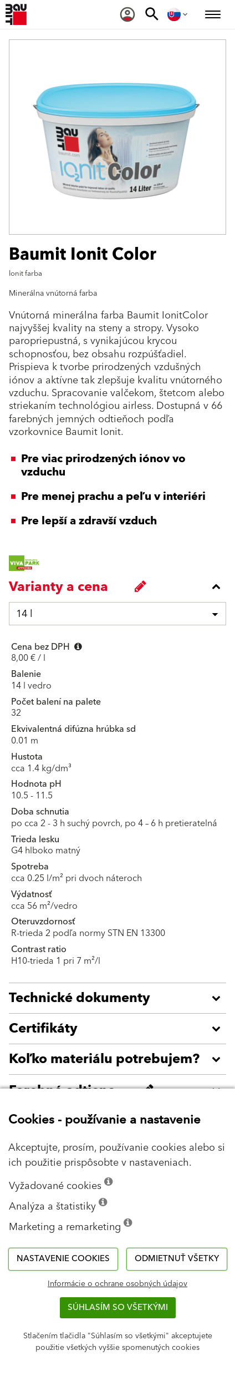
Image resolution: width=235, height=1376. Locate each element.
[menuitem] (127, 14)
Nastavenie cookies (63, 1258)
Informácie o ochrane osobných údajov (117, 1284)
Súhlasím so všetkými (118, 1307)
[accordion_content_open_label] (120, 998)
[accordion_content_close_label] (120, 586)
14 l (24, 614)
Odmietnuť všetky (177, 1258)
